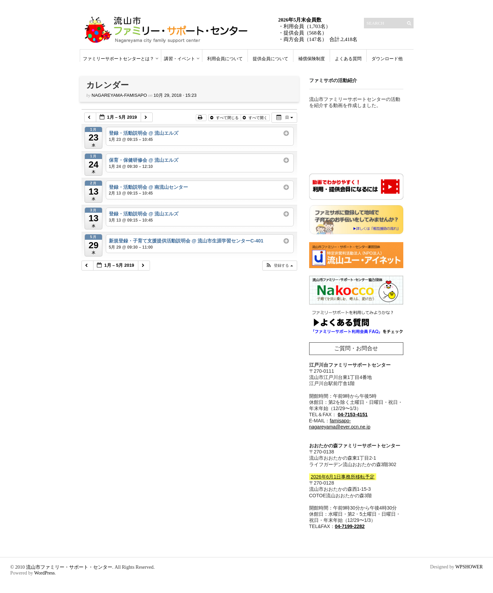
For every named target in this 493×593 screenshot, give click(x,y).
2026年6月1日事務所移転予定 (343, 476)
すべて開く (255, 118)
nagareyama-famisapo (119, 95)
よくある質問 (348, 58)
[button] (279, 265)
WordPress (44, 573)
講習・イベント (179, 58)
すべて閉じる (225, 118)
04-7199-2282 (350, 526)
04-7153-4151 (353, 414)
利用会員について (225, 58)
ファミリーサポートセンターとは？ (118, 58)
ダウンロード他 (387, 58)
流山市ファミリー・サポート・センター (69, 567)
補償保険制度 (311, 58)
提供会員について (270, 58)
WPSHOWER (469, 566)
